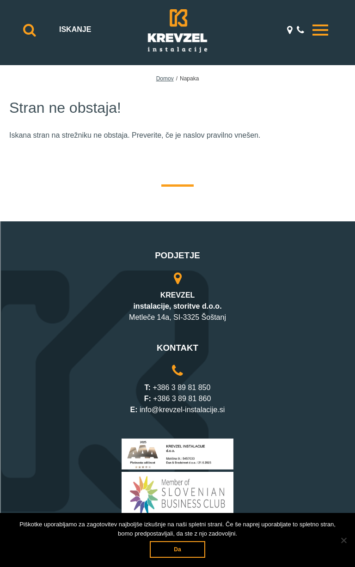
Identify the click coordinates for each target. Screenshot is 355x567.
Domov (165, 78)
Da (177, 549)
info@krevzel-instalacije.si (182, 410)
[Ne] (343, 540)
